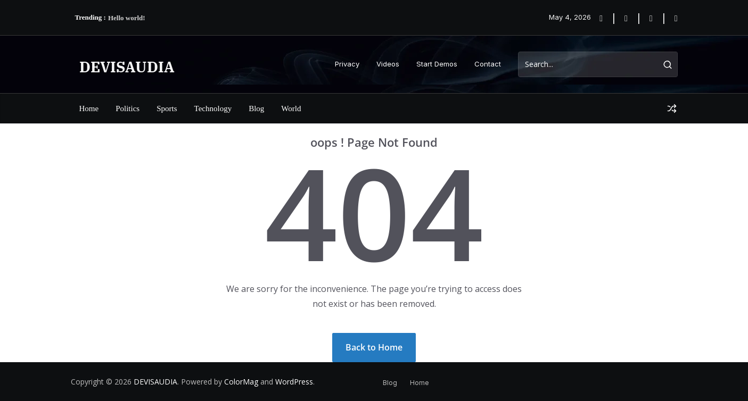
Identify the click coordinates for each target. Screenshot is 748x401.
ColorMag (241, 382)
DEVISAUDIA (127, 67)
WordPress (294, 382)
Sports (167, 108)
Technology (213, 108)
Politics (127, 108)
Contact (487, 64)
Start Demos (436, 64)
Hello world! (126, 18)
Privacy (347, 64)
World (291, 108)
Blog (256, 108)
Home (89, 108)
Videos (387, 64)
